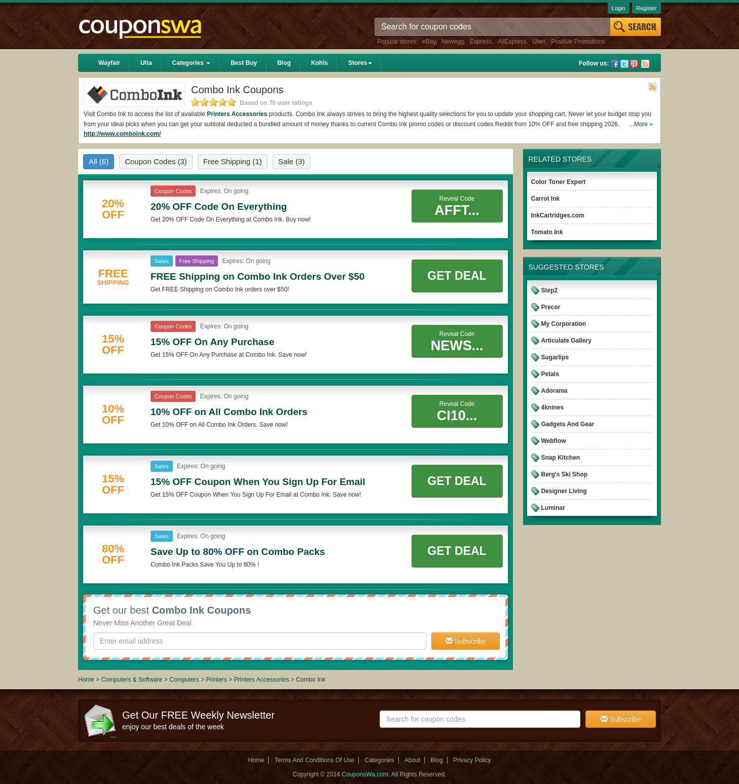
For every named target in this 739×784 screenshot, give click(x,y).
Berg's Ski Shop (564, 474)
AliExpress (512, 41)
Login (618, 8)
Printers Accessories (237, 114)
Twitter (624, 64)
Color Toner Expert (558, 181)
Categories (191, 62)
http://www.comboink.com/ (122, 133)
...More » (641, 124)
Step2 (549, 290)
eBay (428, 41)
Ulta (146, 62)
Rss (645, 64)
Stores (360, 62)
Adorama (554, 390)
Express (481, 41)
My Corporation (563, 323)
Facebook (615, 64)
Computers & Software (132, 679)
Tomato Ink (547, 232)
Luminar (553, 507)
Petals (550, 374)
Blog (284, 62)
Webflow (553, 440)
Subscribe (466, 641)
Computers (185, 679)
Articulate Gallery (566, 340)
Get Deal (456, 275)
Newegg (452, 41)
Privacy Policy (472, 760)
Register (646, 8)
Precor (551, 307)
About (412, 760)
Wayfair (109, 62)
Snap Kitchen (560, 457)
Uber (538, 41)
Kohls (319, 62)
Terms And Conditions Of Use (314, 760)
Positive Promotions (578, 41)
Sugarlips (555, 357)
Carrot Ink (545, 198)
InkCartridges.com (557, 215)
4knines (552, 407)
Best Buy (244, 62)
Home (86, 679)
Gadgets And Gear (568, 424)
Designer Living (564, 491)
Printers (216, 679)
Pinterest (634, 64)
